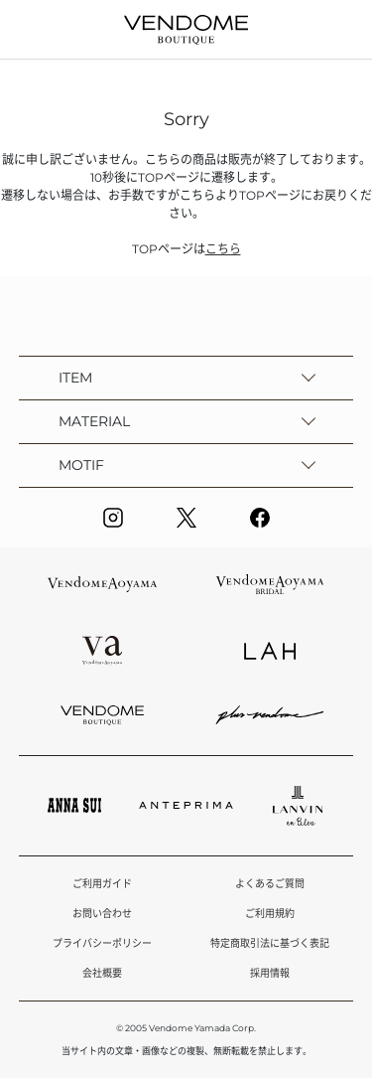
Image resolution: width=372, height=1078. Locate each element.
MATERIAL (94, 421)
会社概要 (102, 973)
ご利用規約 (270, 913)
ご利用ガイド (102, 883)
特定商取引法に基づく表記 (269, 943)
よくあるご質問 (270, 883)
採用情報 (270, 973)
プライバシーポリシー (102, 943)
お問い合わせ (102, 913)
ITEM (75, 377)
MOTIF (81, 465)
